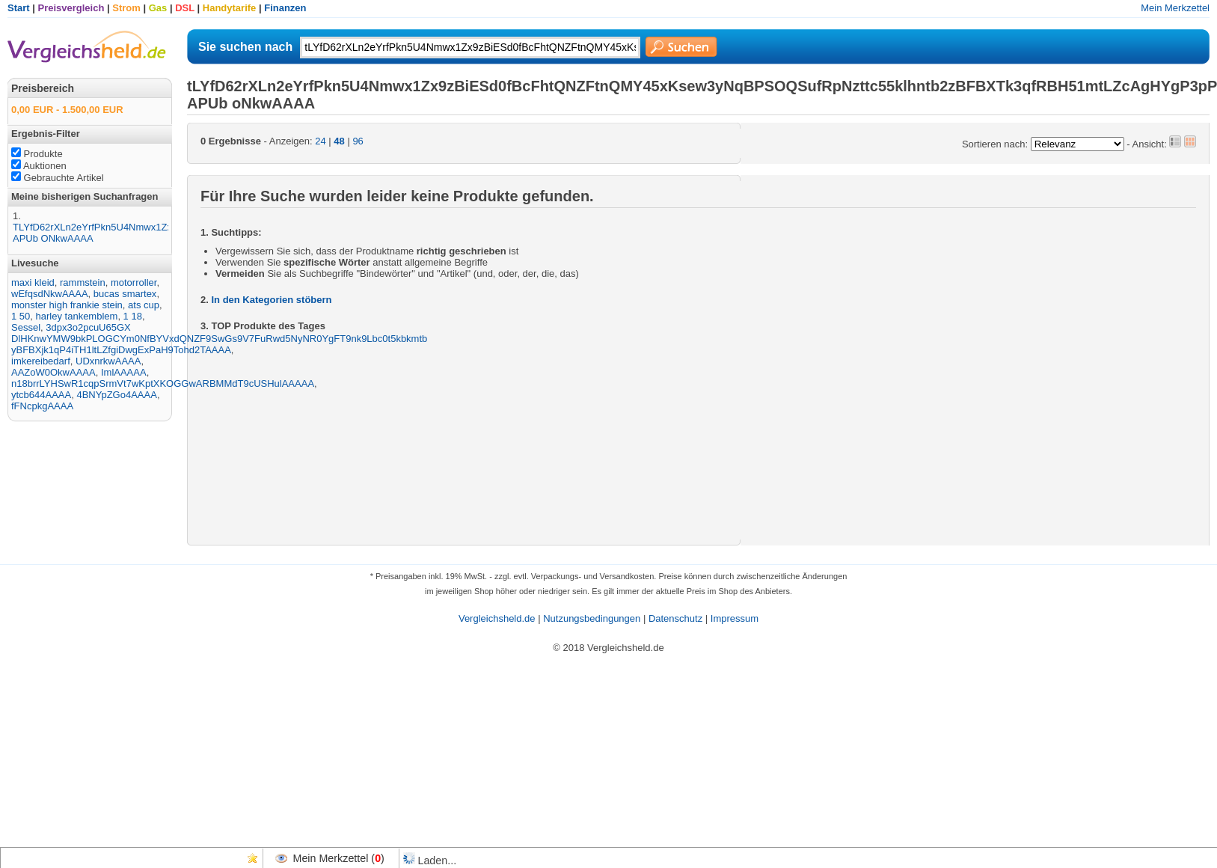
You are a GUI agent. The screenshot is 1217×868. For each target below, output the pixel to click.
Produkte (37, 153)
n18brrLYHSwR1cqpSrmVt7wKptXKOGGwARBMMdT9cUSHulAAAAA (162, 383)
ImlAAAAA (124, 372)
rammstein (82, 282)
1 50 (20, 316)
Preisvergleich (71, 7)
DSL (184, 7)
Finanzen (285, 7)
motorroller (133, 282)
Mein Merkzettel (1175, 7)
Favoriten (253, 858)
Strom (126, 7)
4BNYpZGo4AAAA (116, 394)
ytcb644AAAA (41, 394)
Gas (158, 7)
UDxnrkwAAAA (108, 361)
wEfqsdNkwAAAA (49, 293)
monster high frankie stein (67, 305)
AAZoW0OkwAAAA (53, 372)
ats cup (143, 305)
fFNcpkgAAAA (42, 406)
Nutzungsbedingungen (591, 618)
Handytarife (230, 7)
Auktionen (39, 165)
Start (18, 7)
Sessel (25, 327)
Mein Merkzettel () (338, 858)
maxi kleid (33, 282)
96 (357, 141)
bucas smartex (125, 293)
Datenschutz (675, 618)
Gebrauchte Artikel (57, 177)
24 (320, 141)
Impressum (734, 618)
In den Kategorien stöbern (271, 299)
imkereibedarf (40, 361)
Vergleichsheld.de (497, 618)
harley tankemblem (77, 316)
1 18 (132, 316)
